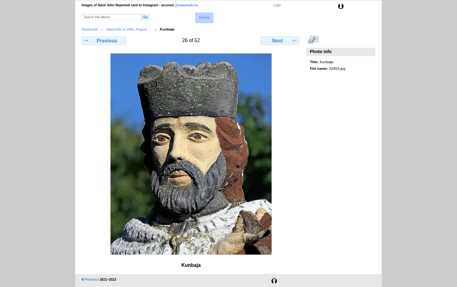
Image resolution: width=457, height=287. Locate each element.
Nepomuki (90, 29)
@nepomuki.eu (186, 5)
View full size (313, 40)
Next (280, 40)
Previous (104, 40)
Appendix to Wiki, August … (129, 29)
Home (204, 17)
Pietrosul (92, 279)
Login (277, 5)
